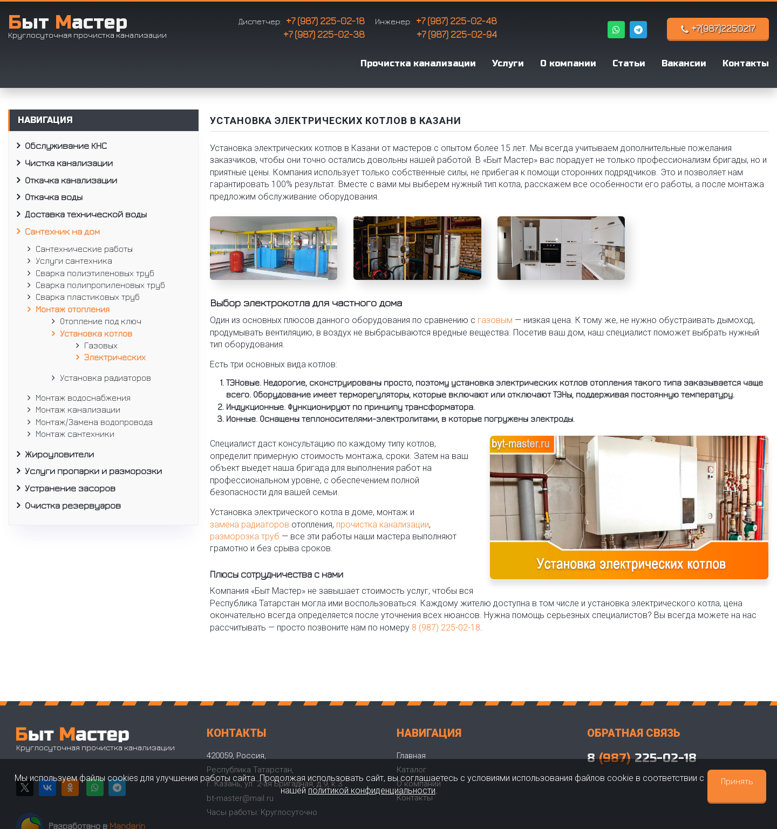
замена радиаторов (249, 524)
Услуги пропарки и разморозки (93, 470)
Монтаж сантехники (75, 434)
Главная (411, 756)
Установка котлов (96, 333)
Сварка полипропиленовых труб (100, 285)
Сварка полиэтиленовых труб (95, 273)
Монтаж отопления (73, 309)
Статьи (628, 63)
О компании (568, 63)
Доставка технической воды (86, 214)
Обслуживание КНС (66, 145)
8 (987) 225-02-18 (446, 627)
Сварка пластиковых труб (88, 297)
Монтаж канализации (78, 409)
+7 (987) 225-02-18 (325, 20)
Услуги (508, 63)
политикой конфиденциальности (371, 790)
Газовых (101, 345)
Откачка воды (54, 196)
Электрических (115, 357)
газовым (495, 320)
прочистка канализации (382, 524)
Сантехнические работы (84, 249)
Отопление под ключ (100, 321)
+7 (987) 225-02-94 (457, 34)
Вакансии (684, 63)
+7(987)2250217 (718, 29)
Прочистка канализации (418, 63)
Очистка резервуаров (73, 505)
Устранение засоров (70, 488)
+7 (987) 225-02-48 (456, 20)
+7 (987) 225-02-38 (324, 34)
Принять (737, 781)
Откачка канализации (71, 180)
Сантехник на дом (62, 231)
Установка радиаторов (105, 377)
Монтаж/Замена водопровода (94, 422)
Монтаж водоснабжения (83, 397)
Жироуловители (59, 454)
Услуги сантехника (74, 260)
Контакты (746, 63)
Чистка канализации (69, 162)
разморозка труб (245, 536)
